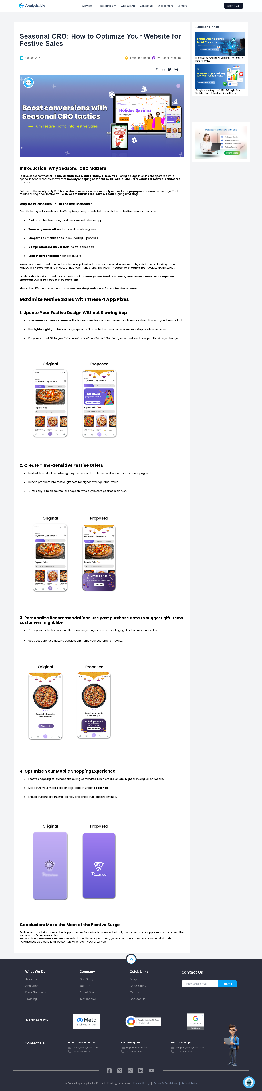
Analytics (31, 985)
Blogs (134, 979)
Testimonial (88, 999)
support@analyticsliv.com (190, 1047)
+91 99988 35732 (134, 1051)
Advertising (33, 979)
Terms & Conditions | (168, 1083)
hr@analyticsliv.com (137, 1047)
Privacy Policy (141, 1083)
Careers (182, 5)
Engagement (165, 5)
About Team (88, 992)
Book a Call (233, 5)
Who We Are (128, 5)
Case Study (138, 985)
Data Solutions (35, 992)
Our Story (86, 979)
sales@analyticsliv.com (85, 1047)
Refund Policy (190, 1083)
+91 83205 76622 (81, 1051)
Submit (227, 984)
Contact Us (146, 5)
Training (31, 999)
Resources (108, 5)
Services (89, 5)
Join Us (85, 985)
